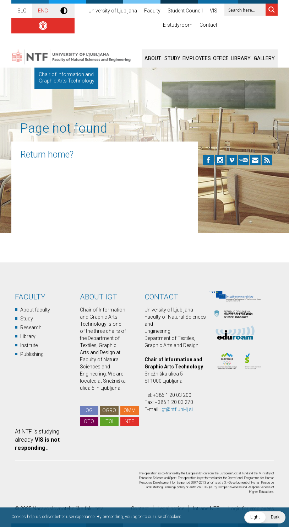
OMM (130, 410)
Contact (208, 25)
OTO (89, 421)
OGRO (109, 410)
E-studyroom (177, 25)
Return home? (46, 154)
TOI (109, 421)
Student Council (185, 11)
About (152, 58)
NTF (129, 421)
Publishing (32, 354)
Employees (196, 58)
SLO (22, 11)
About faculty (35, 310)
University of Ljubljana (112, 11)
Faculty (152, 11)
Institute (29, 345)
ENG (43, 11)
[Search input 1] (249, 9)
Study (172, 58)
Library (241, 58)
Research (31, 327)
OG (89, 410)
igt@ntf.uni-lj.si (176, 409)
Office (221, 58)
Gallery (264, 58)
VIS (213, 11)
